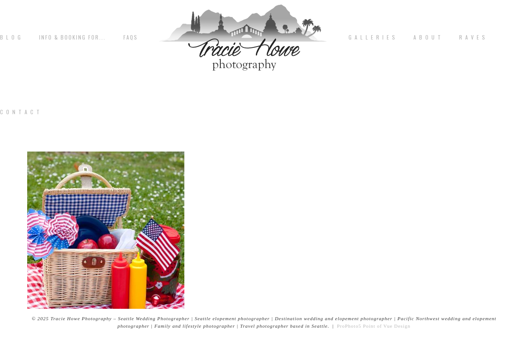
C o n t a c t (20, 112)
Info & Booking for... (72, 37)
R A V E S (472, 37)
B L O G (11, 37)
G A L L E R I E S (372, 37)
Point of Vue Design (386, 326)
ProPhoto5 (349, 326)
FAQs (130, 37)
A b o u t (427, 37)
